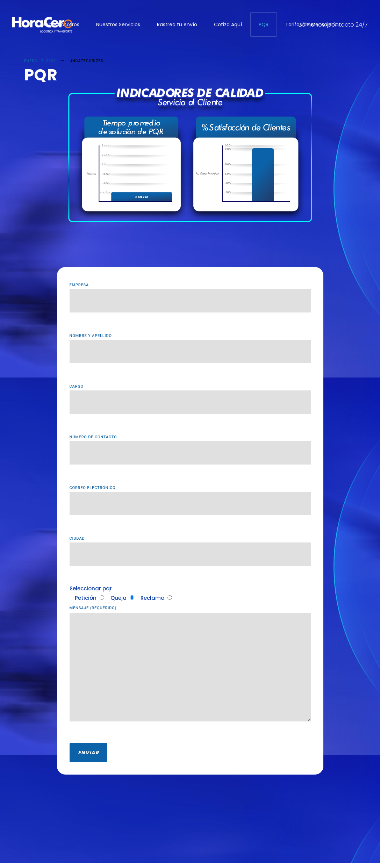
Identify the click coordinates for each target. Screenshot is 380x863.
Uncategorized (86, 61)
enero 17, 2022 (40, 61)
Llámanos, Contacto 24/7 (333, 25)
